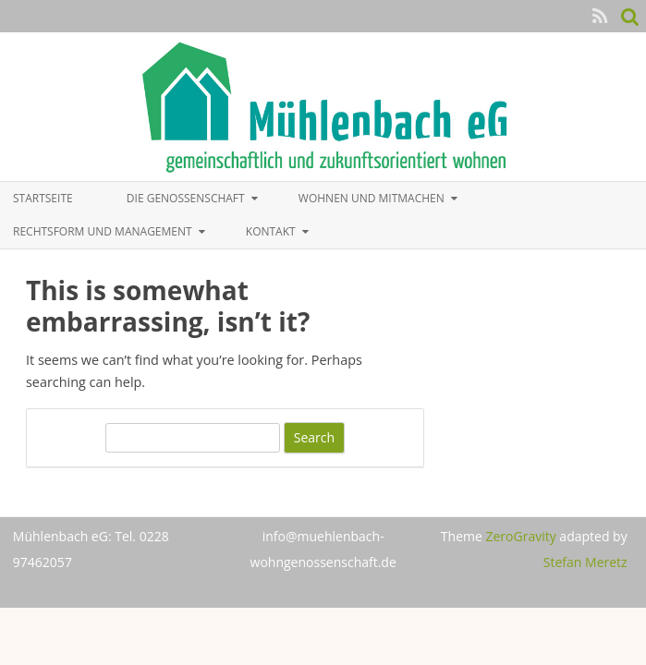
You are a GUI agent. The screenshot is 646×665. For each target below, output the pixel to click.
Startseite (43, 198)
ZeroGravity (520, 536)
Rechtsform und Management (102, 231)
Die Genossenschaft (186, 198)
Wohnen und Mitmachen (372, 198)
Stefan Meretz (585, 562)
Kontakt (271, 231)
